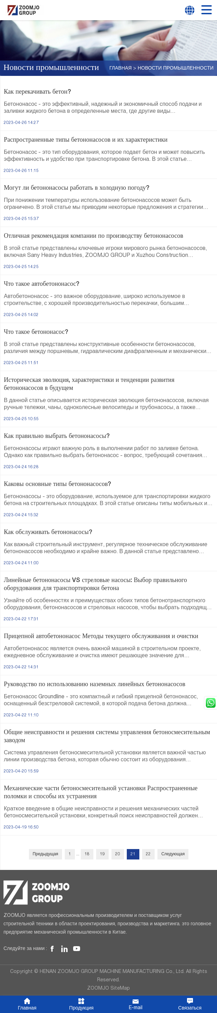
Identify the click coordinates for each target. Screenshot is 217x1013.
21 (133, 854)
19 (102, 854)
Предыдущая (45, 854)
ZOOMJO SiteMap (108, 988)
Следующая (173, 854)
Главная (120, 68)
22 (148, 854)
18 (87, 854)
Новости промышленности (176, 68)
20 (117, 854)
